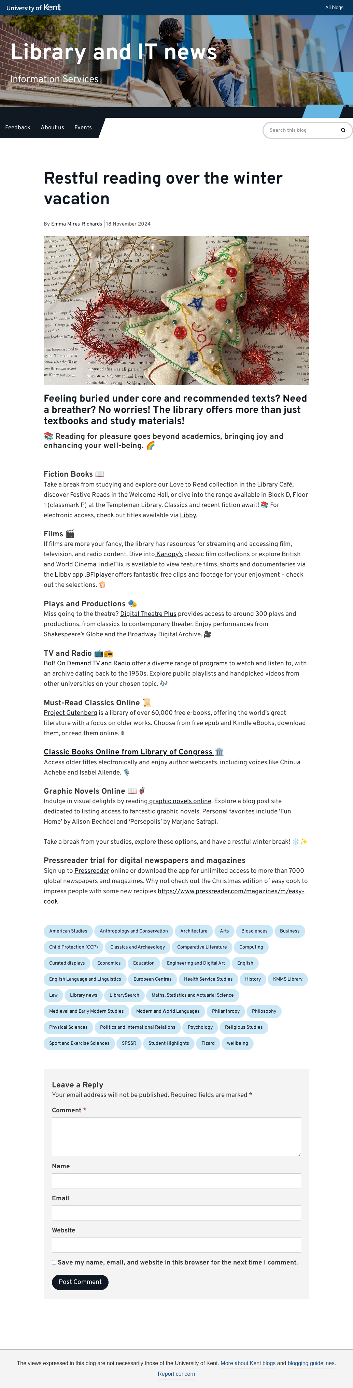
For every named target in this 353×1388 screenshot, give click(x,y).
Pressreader (91, 871)
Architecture (194, 931)
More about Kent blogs (248, 1363)
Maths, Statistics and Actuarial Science (193, 995)
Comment (69, 1111)
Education (144, 963)
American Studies (68, 931)
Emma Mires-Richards (76, 224)
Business (290, 931)
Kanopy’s (169, 554)
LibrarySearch (124, 995)
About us (52, 128)
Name (61, 1166)
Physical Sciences (68, 1027)
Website (63, 1231)
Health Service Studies (208, 979)
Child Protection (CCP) (73, 947)
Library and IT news (114, 52)
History (253, 979)
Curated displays (67, 963)
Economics (109, 963)
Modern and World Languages (168, 1011)
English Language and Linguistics (85, 979)
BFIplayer (100, 575)
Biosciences (254, 931)
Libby (188, 515)
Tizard (208, 1043)
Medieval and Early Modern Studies (86, 1011)
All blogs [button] (334, 7)
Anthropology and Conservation (134, 931)
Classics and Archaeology (137, 947)
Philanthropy (226, 1011)
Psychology (200, 1027)
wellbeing (237, 1043)
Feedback (17, 128)
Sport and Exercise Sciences (79, 1043)
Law (53, 995)
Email (60, 1199)
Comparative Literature (202, 947)
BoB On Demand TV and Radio (87, 664)
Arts (224, 931)
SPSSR (129, 1043)
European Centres (152, 979)
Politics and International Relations (137, 1027)
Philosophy (264, 1011)
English (245, 963)
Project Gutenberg (70, 713)
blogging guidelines (311, 1363)
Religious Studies (244, 1027)
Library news (83, 995)
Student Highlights (169, 1043)
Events (83, 128)
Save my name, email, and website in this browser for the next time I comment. (178, 1263)
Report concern (176, 1374)
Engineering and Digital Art (196, 963)
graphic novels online (179, 801)
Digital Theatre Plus (148, 614)
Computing (251, 947)
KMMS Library (287, 979)
